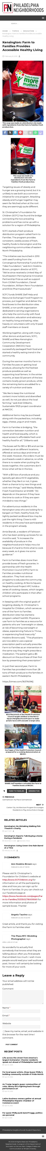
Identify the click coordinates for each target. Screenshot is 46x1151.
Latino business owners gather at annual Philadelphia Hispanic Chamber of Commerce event (21, 1100)
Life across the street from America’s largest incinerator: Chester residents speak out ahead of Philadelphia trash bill (21, 1060)
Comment (7, 989)
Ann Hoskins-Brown (21, 864)
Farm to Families (16, 791)
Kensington (34, 791)
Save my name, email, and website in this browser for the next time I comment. (23, 1034)
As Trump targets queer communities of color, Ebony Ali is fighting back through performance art (21, 1086)
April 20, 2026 (8, 1077)
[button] (42, 18)
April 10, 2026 (8, 1105)
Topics (15, 31)
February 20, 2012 (9, 850)
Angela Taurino (19, 914)
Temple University (30, 1149)
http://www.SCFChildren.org (17, 880)
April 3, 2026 (8, 1118)
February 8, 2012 (11, 56)
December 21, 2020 (10, 841)
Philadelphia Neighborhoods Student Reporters (21, 1130)
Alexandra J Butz (24, 841)
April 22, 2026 (8, 1065)
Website (6, 1023)
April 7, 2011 (8, 831)
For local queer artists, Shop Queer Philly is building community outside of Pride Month (22, 1073)
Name (5, 1008)
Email (5, 1015)
